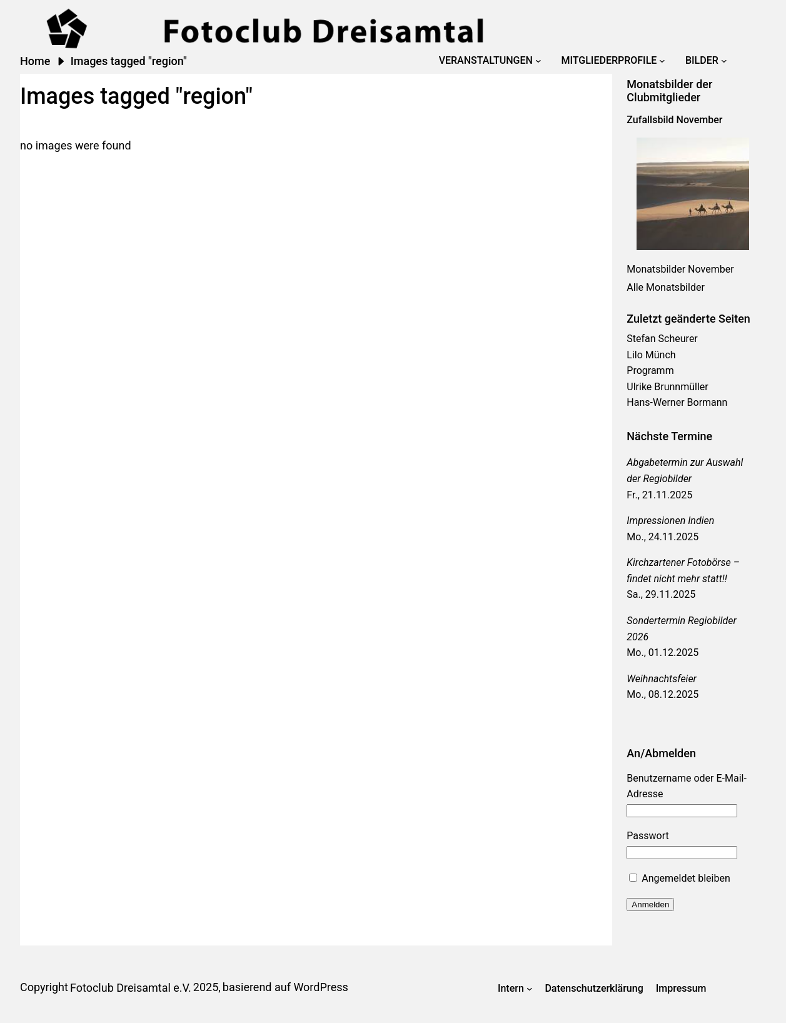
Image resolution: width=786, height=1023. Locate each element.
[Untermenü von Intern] (530, 988)
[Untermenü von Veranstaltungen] (538, 61)
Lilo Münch (651, 355)
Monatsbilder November (680, 269)
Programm (650, 370)
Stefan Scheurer (662, 339)
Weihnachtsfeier (662, 679)
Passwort (647, 836)
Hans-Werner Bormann (677, 402)
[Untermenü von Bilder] (724, 61)
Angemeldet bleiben (679, 878)
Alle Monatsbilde (664, 287)
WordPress (320, 987)
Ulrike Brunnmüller (667, 387)
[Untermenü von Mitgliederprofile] (662, 61)
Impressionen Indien (670, 521)
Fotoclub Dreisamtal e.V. (130, 987)
